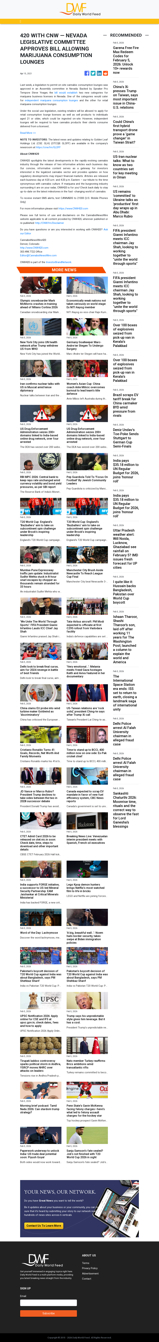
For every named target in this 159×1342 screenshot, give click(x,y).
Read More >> (28, 132)
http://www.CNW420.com (34, 247)
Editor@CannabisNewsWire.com (38, 255)
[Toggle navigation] (20, 21)
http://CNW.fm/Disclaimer (49, 223)
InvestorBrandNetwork (58, 262)
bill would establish (66, 92)
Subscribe (49, 1313)
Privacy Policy (90, 1268)
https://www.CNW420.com (73, 208)
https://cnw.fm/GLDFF (48, 147)
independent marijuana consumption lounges (51, 100)
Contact (86, 1278)
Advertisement (90, 1273)
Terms (85, 1263)
